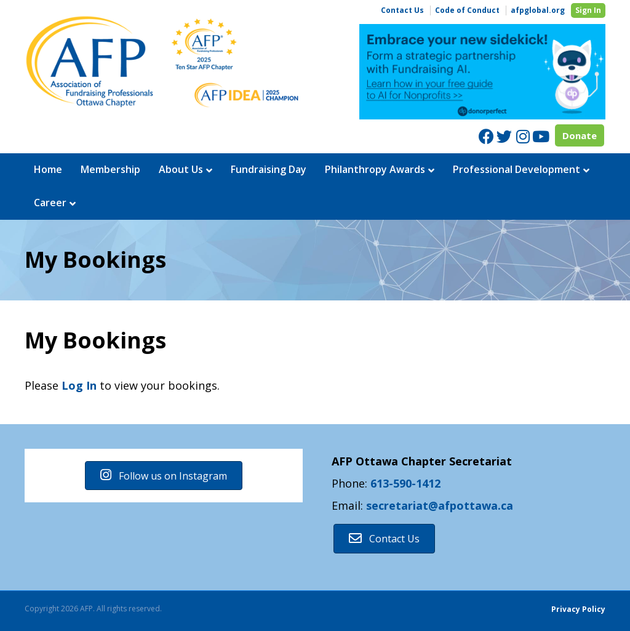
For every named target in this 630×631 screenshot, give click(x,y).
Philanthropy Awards (375, 169)
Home (48, 169)
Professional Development (516, 169)
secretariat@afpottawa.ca (439, 505)
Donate (579, 135)
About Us (181, 169)
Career (50, 202)
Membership (110, 169)
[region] (482, 72)
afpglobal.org (538, 10)
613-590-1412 (405, 483)
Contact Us (402, 10)
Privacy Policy (578, 609)
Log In (79, 385)
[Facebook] (486, 136)
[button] (163, 475)
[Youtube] (540, 136)
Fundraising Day (268, 169)
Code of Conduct (467, 10)
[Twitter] (504, 136)
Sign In (588, 10)
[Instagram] (522, 136)
